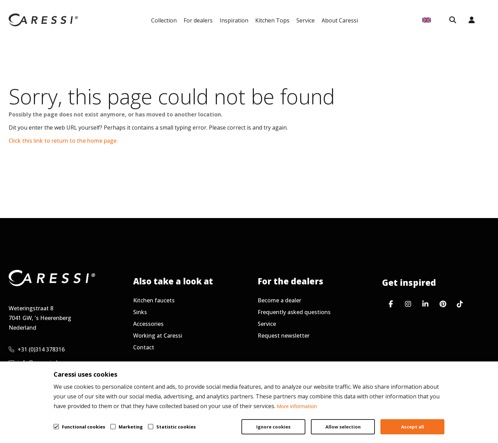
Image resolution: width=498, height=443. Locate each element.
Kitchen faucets (154, 300)
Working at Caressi (157, 335)
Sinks (140, 312)
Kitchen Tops (272, 20)
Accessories (148, 324)
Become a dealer (279, 300)
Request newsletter (284, 335)
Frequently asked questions (294, 312)
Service (305, 20)
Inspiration (234, 20)
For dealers (198, 20)
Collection (164, 20)
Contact (143, 347)
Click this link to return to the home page (63, 140)
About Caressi (340, 20)
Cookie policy (455, 421)
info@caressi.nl (33, 362)
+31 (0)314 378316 (37, 349)
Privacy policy (403, 421)
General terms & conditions (332, 421)
